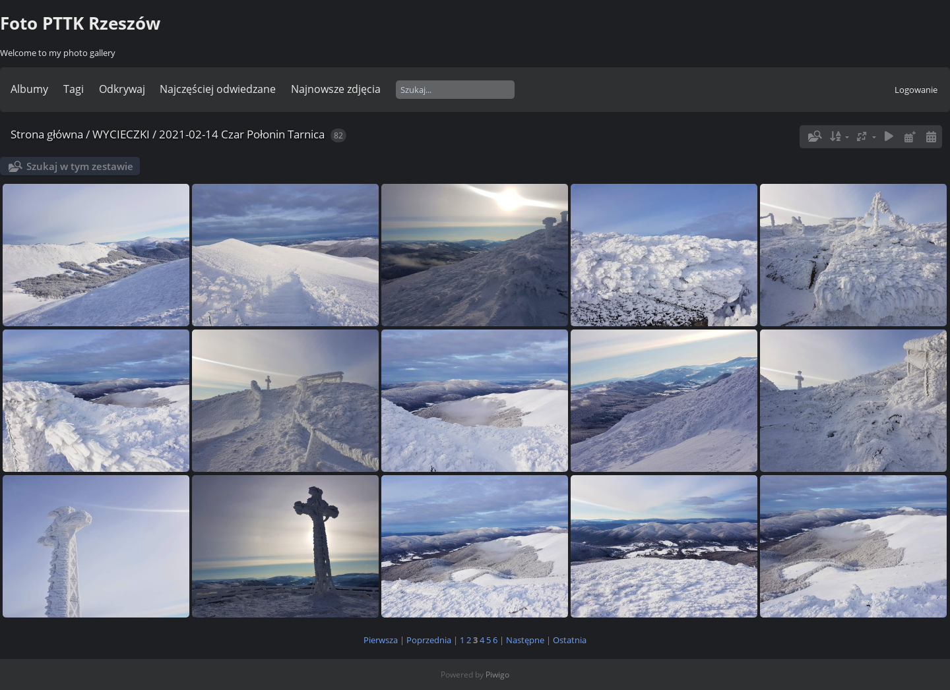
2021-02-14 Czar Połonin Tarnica (242, 134)
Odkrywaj (122, 89)
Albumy (29, 89)
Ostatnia (569, 640)
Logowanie (916, 90)
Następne (525, 640)
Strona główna (47, 134)
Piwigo (497, 674)
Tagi (73, 89)
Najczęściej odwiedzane (218, 89)
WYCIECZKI (121, 134)
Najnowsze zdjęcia (336, 89)
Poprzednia (428, 640)
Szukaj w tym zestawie (79, 166)
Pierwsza (381, 640)
